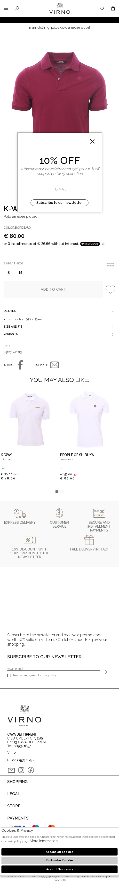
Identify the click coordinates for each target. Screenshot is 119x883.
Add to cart (53, 289)
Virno (59, 13)
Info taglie (110, 264)
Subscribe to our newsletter (59, 203)
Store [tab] (13, 806)
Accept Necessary (59, 869)
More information (44, 841)
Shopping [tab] (17, 781)
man (32, 27)
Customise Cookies (59, 860)
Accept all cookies (59, 852)
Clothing (43, 27)
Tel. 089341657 (19, 746)
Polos (55, 27)
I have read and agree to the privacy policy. (31, 675)
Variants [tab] (59, 334)
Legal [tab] (13, 794)
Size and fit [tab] (59, 327)
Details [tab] (59, 311)
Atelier (85, 876)
